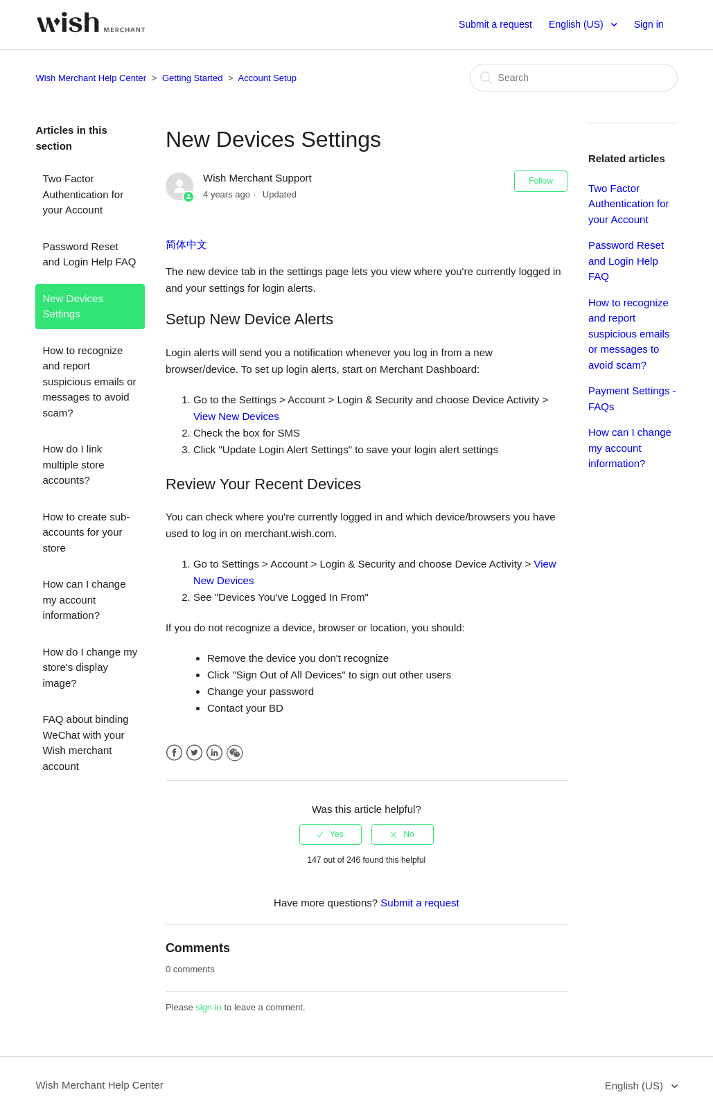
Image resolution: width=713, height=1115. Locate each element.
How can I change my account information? (83, 599)
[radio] (330, 834)
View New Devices (236, 416)
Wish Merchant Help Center (90, 78)
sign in (208, 1007)
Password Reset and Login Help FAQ (89, 254)
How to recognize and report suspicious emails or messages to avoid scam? (89, 381)
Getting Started (192, 78)
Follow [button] (541, 181)
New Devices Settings (72, 306)
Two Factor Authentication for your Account (82, 194)
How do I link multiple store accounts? (73, 464)
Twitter (194, 753)
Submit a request (495, 24)
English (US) (577, 24)
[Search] (574, 77)
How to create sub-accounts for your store (86, 532)
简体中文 (186, 244)
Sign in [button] (649, 24)
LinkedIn (214, 753)
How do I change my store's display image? (89, 667)
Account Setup (267, 78)
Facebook (174, 753)
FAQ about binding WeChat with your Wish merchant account (85, 742)
